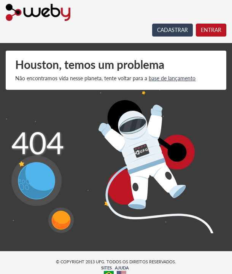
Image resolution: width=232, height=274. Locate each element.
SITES (106, 267)
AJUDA (122, 267)
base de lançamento (172, 78)
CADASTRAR (172, 30)
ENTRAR (211, 30)
